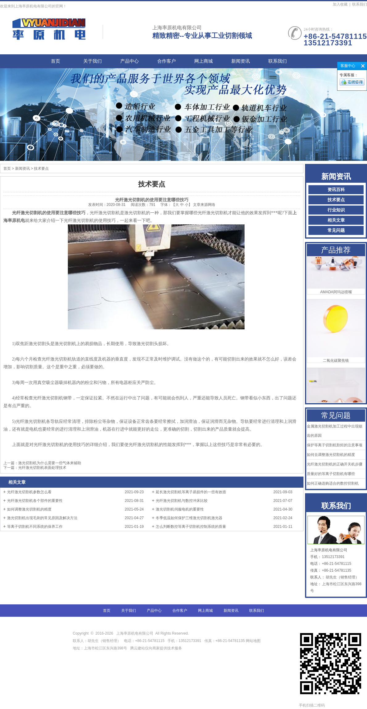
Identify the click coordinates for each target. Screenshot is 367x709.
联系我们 (359, 4)
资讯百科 (336, 189)
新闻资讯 (240, 61)
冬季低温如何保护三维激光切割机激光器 (189, 518)
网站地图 (253, 641)
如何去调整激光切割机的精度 (331, 455)
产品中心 (129, 61)
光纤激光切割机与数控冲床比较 (182, 500)
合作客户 (166, 61)
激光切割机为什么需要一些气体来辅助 (49, 463)
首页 (55, 61)
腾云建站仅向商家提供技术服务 (156, 648)
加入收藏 (340, 4)
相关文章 (336, 220)
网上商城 (203, 61)
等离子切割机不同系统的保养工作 (35, 526)
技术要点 (336, 200)
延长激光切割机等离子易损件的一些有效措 (191, 492)
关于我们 (92, 61)
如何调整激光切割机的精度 (29, 509)
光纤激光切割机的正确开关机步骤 (334, 464)
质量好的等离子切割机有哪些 (331, 474)
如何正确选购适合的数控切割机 (333, 483)
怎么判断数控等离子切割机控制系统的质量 (191, 526)
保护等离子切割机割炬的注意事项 (334, 445)
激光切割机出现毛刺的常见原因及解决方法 (42, 518)
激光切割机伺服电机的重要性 (180, 509)
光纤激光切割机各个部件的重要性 (35, 500)
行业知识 (336, 210)
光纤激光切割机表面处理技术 (42, 467)
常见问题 (336, 230)
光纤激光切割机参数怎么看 (29, 492)
